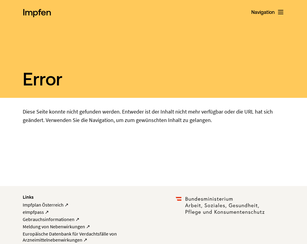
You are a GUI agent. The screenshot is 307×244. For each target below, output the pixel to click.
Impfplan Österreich (45, 205)
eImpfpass (36, 212)
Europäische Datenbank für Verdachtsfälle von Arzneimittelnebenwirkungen (70, 237)
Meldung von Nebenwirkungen (56, 226)
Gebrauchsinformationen (51, 219)
